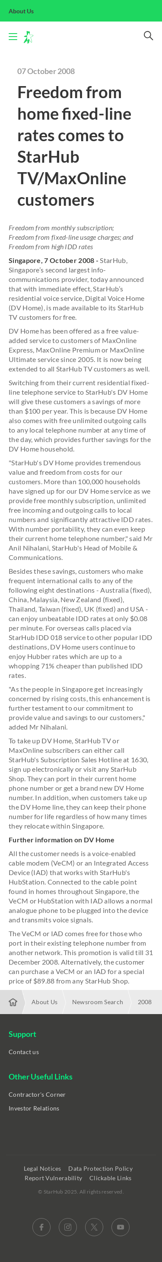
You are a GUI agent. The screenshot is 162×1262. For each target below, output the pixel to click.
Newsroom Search (98, 1001)
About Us (26, 11)
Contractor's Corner (37, 1094)
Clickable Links (111, 1178)
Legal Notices (43, 1168)
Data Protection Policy (101, 1168)
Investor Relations (34, 1108)
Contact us (24, 1051)
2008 (145, 1001)
